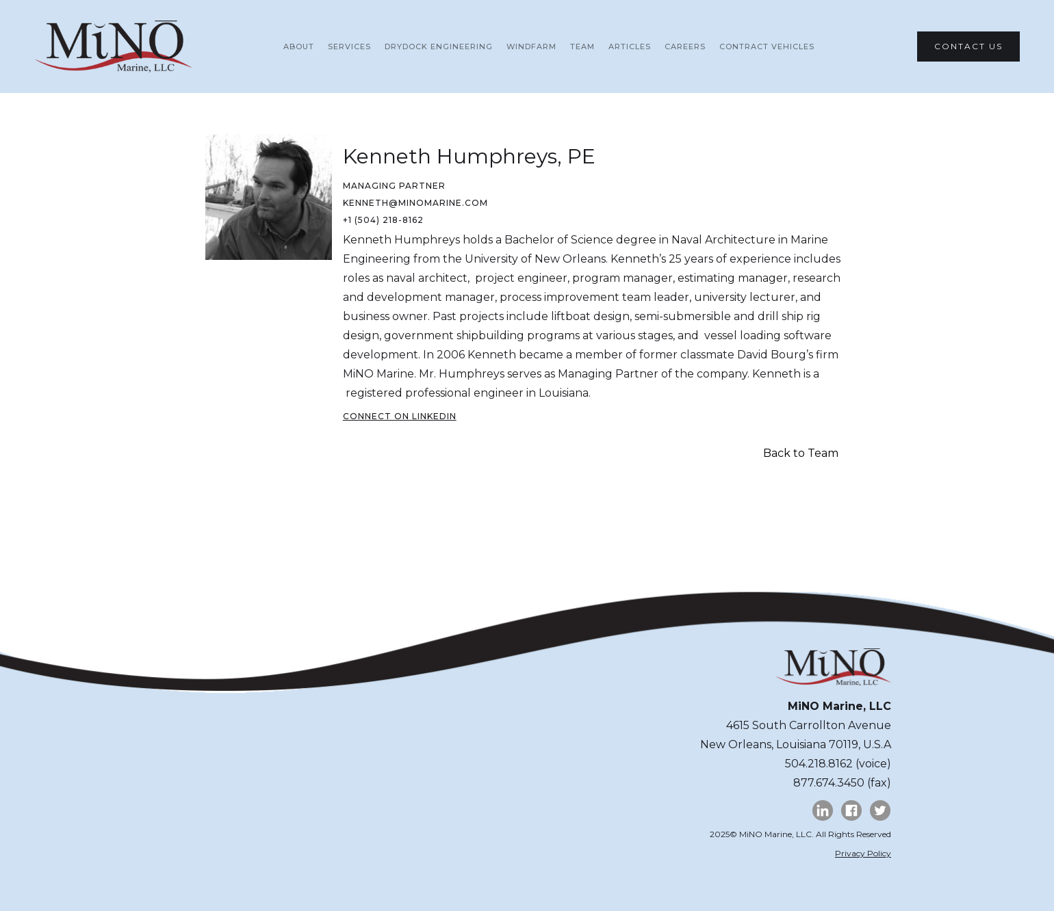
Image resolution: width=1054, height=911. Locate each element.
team (582, 46)
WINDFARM (531, 46)
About (298, 46)
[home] (113, 46)
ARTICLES (629, 46)
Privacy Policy (863, 853)
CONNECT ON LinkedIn (400, 416)
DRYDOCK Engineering (439, 46)
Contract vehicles (766, 46)
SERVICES (349, 46)
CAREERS (685, 46)
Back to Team (800, 453)
